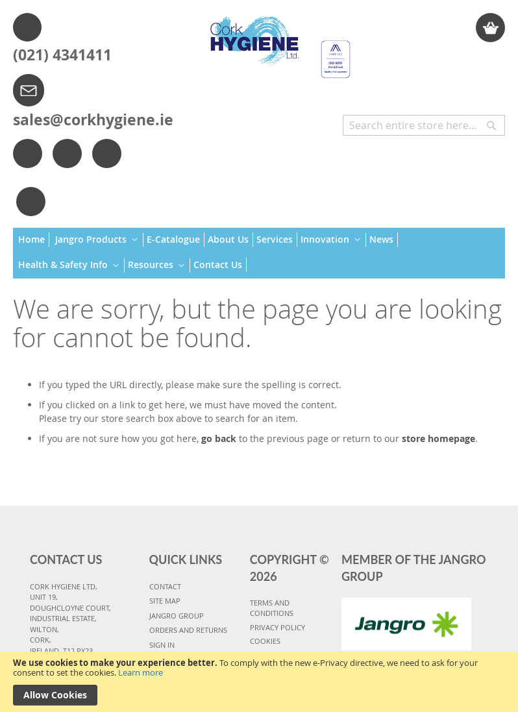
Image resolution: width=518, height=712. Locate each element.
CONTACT (165, 586)
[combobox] (424, 125)
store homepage (438, 438)
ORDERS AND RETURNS (188, 630)
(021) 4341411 (62, 54)
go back (218, 438)
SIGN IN (162, 645)
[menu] (259, 253)
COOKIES (265, 641)
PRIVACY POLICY (277, 627)
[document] (259, 682)
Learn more (140, 672)
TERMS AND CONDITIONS (271, 608)
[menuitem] (33, 239)
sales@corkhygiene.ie (93, 119)
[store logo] (276, 41)
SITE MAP (164, 601)
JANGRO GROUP (176, 615)
